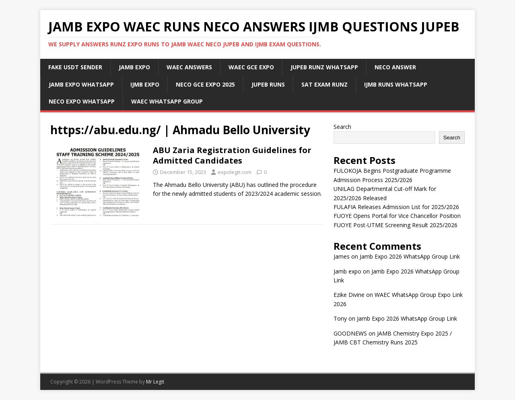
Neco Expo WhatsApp (82, 101)
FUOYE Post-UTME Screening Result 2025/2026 (395, 225)
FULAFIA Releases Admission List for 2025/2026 (396, 207)
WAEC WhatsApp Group (167, 101)
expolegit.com (234, 172)
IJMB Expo (144, 84)
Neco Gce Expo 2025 (205, 84)
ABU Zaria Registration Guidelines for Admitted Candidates (232, 155)
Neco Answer (395, 67)
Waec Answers (189, 67)
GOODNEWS (350, 333)
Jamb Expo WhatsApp (81, 84)
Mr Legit (155, 381)
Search (342, 127)
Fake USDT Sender (75, 67)
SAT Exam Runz (324, 84)
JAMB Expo (134, 67)
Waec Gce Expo (251, 67)
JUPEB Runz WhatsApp (324, 67)
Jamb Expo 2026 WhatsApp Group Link (410, 256)
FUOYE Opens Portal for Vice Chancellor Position (397, 216)
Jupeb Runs (268, 84)
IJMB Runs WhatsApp (395, 84)
